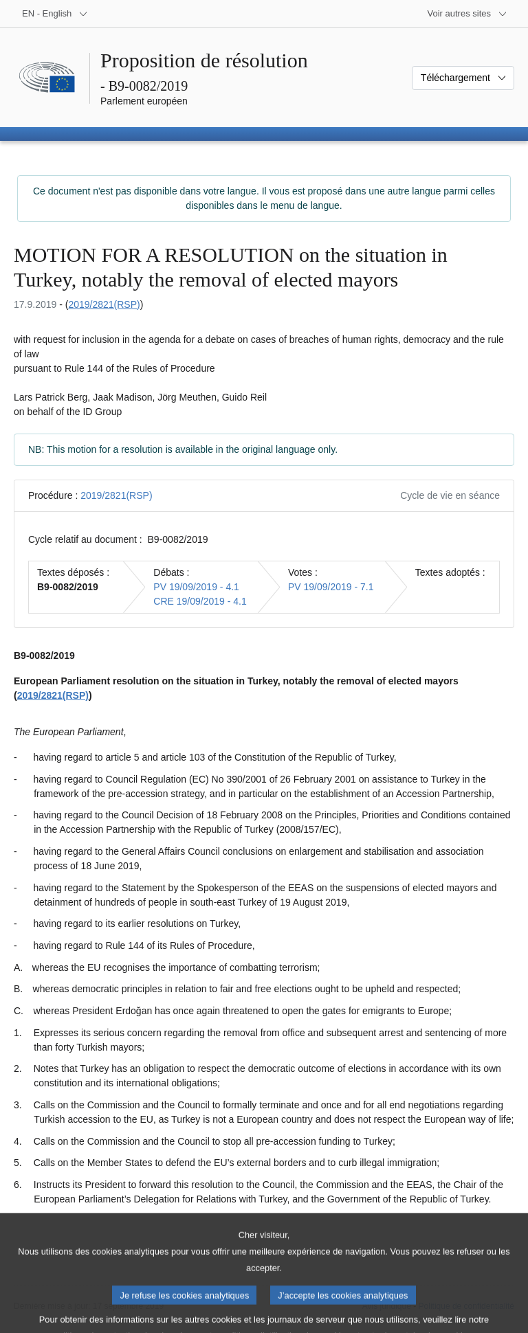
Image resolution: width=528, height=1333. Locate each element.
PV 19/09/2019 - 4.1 (196, 586)
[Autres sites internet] (468, 13)
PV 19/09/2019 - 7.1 (331, 586)
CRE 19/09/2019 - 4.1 (199, 601)
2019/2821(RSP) (104, 304)
